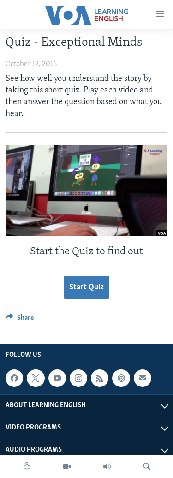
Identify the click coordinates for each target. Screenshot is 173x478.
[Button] (20, 320)
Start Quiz (86, 287)
